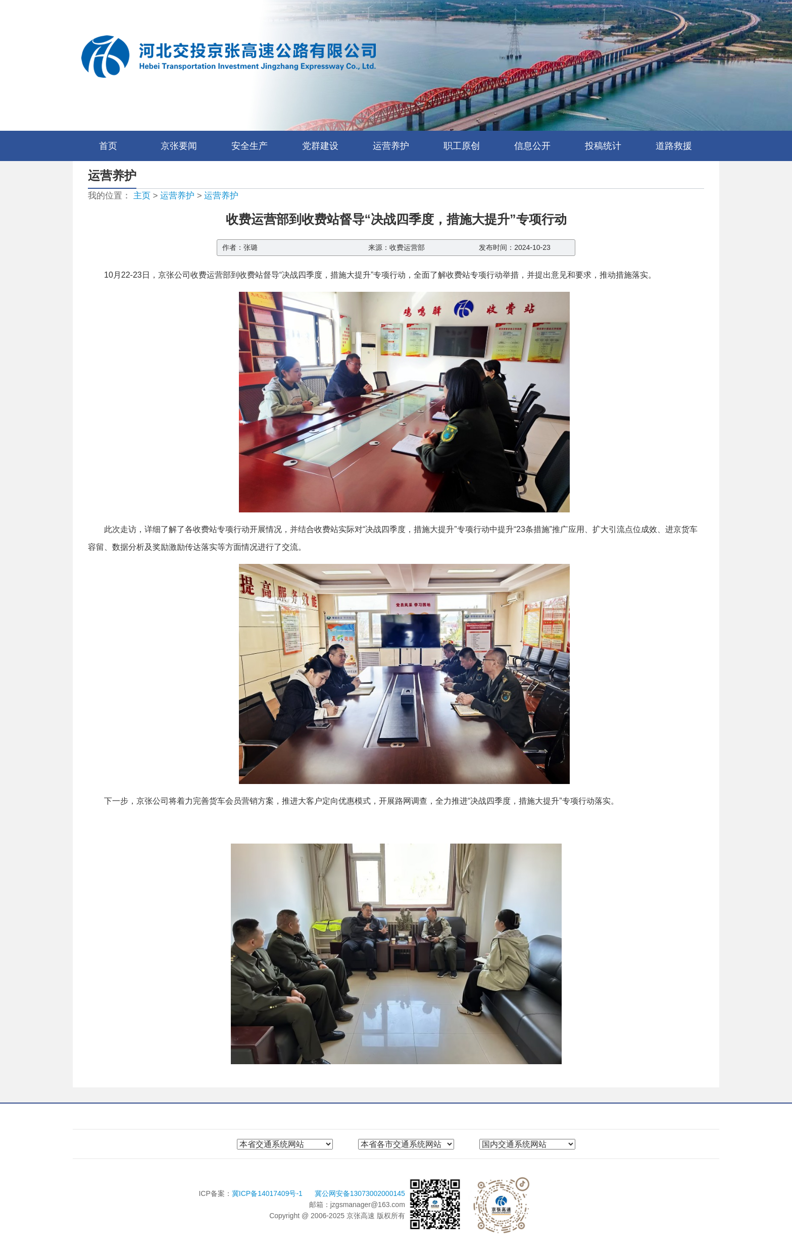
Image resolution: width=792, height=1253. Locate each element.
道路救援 (674, 146)
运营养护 (391, 146)
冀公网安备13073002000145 (360, 1193)
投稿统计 (603, 146)
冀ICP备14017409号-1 (268, 1193)
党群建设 (320, 146)
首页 (108, 146)
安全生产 (249, 146)
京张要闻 (179, 146)
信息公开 (532, 146)
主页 (142, 195)
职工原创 (461, 146)
